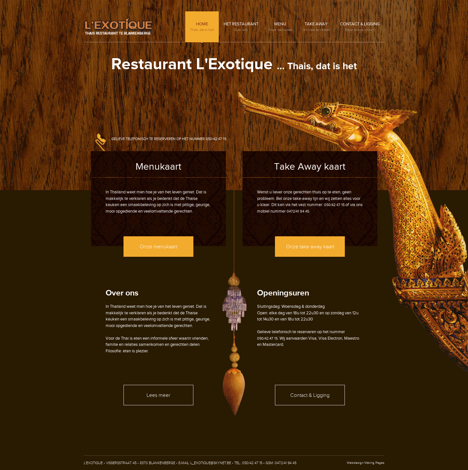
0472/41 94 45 (298, 211)
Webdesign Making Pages (365, 463)
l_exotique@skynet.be (210, 463)
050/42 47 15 (216, 139)
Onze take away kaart (310, 247)
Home (202, 26)
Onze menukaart (158, 247)
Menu (280, 26)
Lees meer (158, 395)
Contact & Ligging (360, 26)
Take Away (316, 26)
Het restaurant (241, 26)
